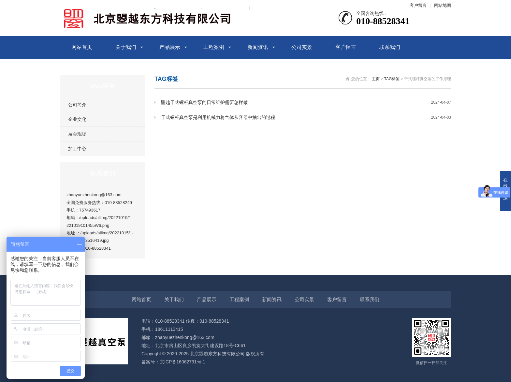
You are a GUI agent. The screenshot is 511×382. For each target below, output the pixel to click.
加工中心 (77, 148)
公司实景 (301, 47)
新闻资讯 (257, 47)
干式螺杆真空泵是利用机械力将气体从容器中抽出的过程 (306, 117)
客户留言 (418, 5)
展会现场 (77, 134)
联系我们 (389, 47)
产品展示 (169, 47)
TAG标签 (392, 79)
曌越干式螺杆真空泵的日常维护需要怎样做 (306, 102)
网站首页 (81, 47)
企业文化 (77, 119)
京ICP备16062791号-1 (182, 361)
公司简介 (77, 104)
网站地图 (442, 5)
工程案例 (213, 47)
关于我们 (125, 47)
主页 (376, 79)
